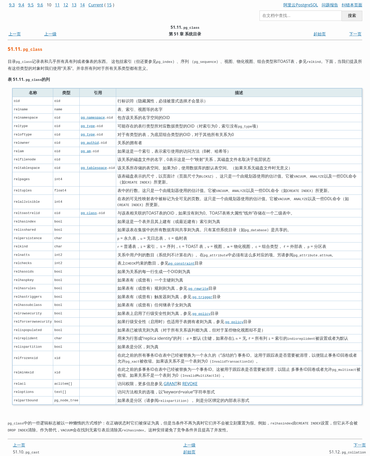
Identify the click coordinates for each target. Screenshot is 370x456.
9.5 (31, 5)
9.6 (40, 5)
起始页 (319, 34)
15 (109, 5)
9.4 (21, 5)
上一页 (14, 34)
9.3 (12, 5)
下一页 (355, 34)
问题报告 (330, 5)
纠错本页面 (352, 5)
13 (74, 5)
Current (95, 5)
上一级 (50, 34)
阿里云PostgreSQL (300, 5)
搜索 (352, 15)
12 (65, 5)
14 (82, 5)
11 (57, 5)
